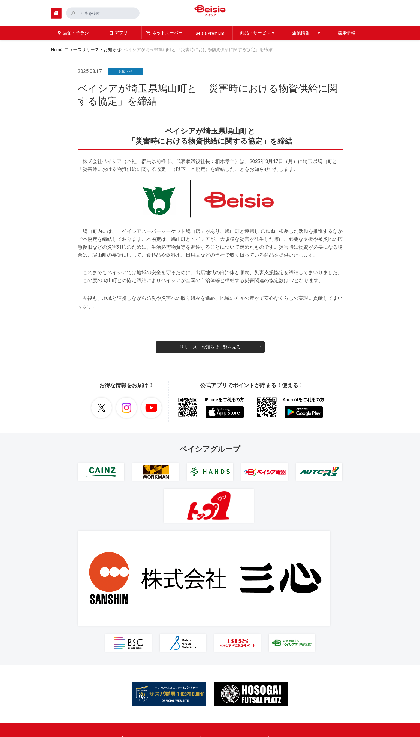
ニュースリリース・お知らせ (96, 48)
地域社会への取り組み (228, 668)
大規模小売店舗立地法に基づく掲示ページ (310, 688)
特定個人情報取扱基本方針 (295, 647)
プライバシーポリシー (291, 637)
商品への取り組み (223, 637)
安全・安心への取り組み (230, 647)
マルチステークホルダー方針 (297, 668)
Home (56, 48)
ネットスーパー (150, 627)
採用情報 (215, 627)
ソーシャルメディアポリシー (297, 657)
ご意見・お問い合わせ (291, 617)
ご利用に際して (284, 627)
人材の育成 (217, 678)
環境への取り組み (223, 657)
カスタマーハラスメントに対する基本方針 (310, 678)
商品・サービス (150, 637)
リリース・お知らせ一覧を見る (210, 346)
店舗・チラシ (148, 617)
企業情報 (215, 617)
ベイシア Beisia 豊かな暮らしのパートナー (210, 12)
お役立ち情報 (148, 647)
